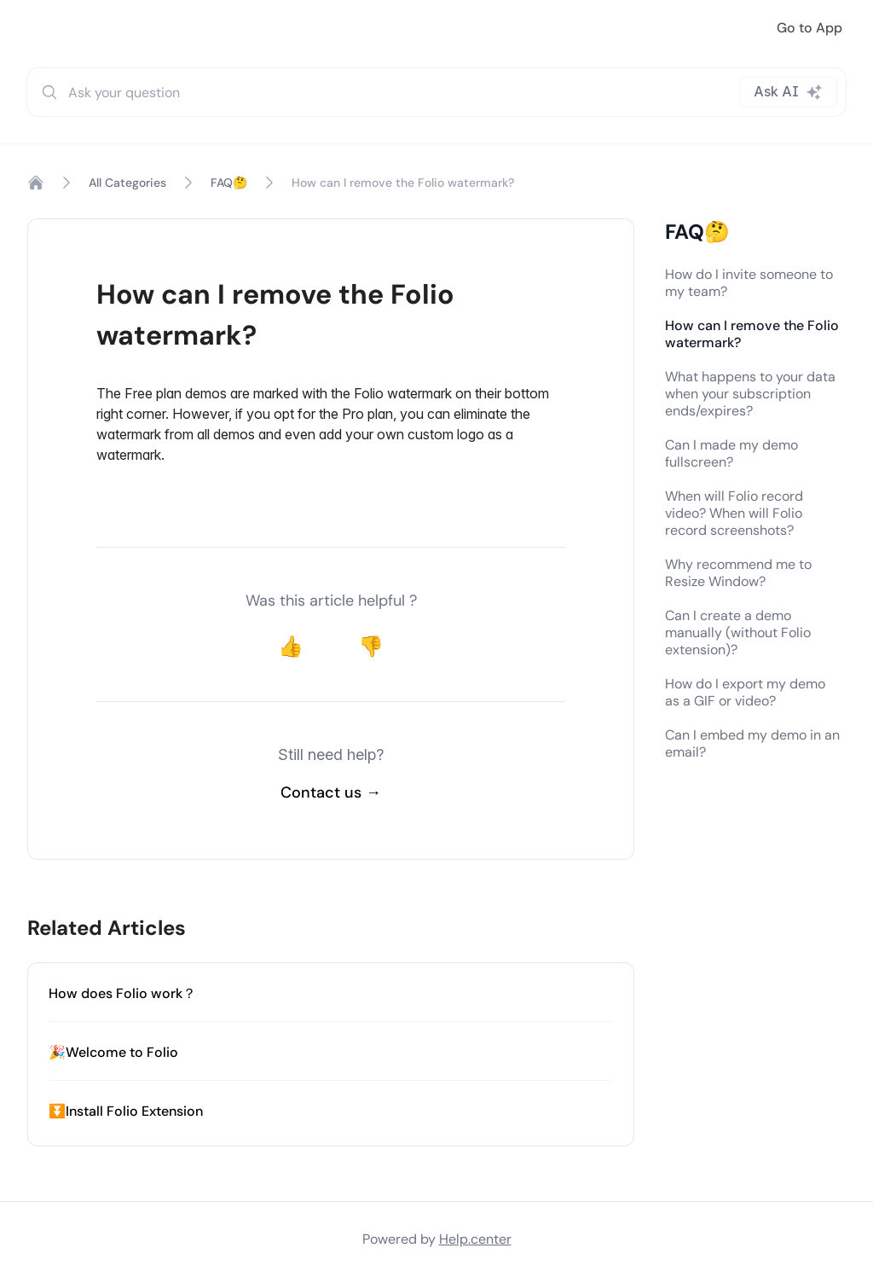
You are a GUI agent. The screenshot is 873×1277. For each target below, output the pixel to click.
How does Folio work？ (122, 993)
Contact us (330, 792)
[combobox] (436, 92)
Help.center (475, 1239)
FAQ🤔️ (229, 182)
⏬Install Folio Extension (126, 1111)
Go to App (809, 28)
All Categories (127, 182)
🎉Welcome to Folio (113, 1052)
